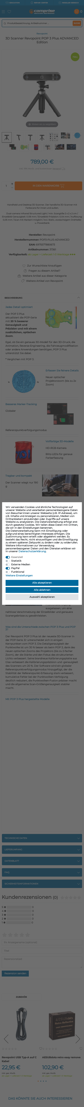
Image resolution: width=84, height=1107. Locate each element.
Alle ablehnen (42, 589)
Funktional (17, 571)
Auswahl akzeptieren (42, 596)
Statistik (16, 560)
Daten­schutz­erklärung (32, 551)
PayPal (15, 568)
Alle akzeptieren (42, 582)
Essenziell (17, 557)
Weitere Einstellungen (19, 575)
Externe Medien (20, 564)
